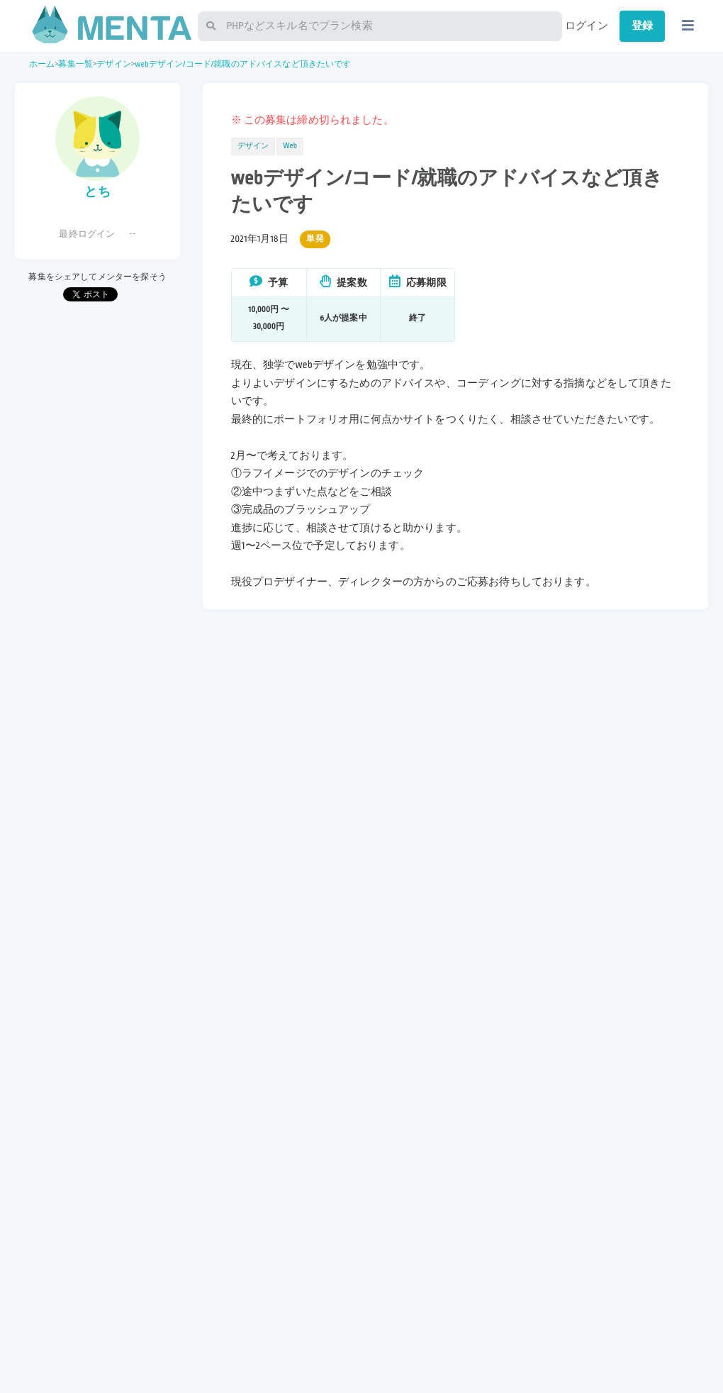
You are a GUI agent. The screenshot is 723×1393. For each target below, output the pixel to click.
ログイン (586, 25)
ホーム (42, 64)
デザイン (113, 64)
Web (290, 146)
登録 (642, 25)
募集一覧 (75, 64)
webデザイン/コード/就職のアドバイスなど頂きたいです (243, 64)
